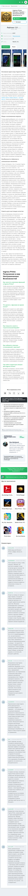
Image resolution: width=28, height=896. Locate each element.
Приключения (16, 36)
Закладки (17, 22)
